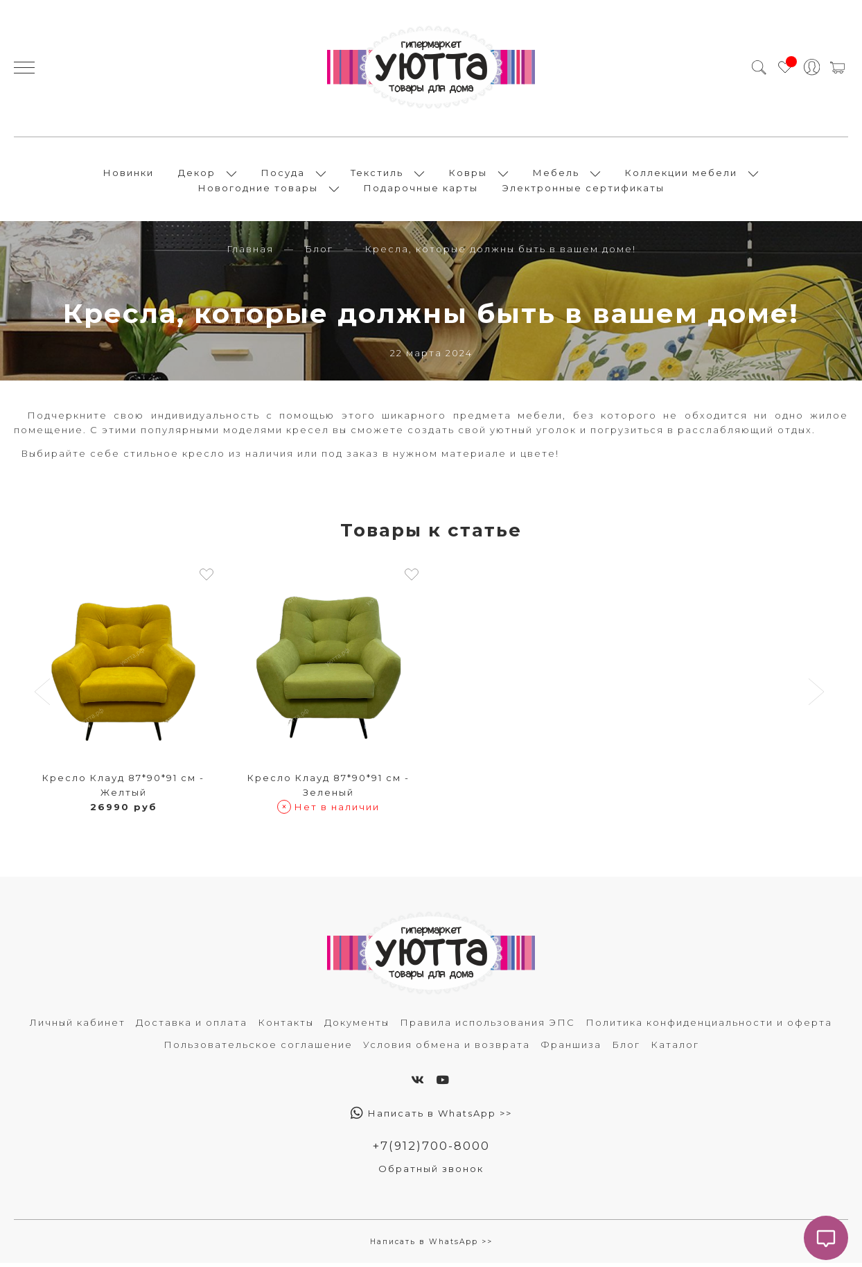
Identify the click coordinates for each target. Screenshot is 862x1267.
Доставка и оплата (191, 1026)
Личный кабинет (77, 1026)
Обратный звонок (431, 1173)
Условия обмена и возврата (446, 1048)
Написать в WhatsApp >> (431, 1117)
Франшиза (570, 1048)
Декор (197, 174)
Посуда (283, 174)
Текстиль (377, 174)
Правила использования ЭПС (487, 1026)
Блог (319, 253)
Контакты (286, 1026)
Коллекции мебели (681, 174)
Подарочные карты (421, 189)
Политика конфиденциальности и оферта (709, 1026)
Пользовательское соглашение (258, 1048)
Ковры (468, 174)
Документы (356, 1026)
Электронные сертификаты (583, 189)
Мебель (556, 174)
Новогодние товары (258, 189)
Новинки (128, 174)
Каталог (675, 1048)
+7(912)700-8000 (431, 1150)
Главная (250, 253)
